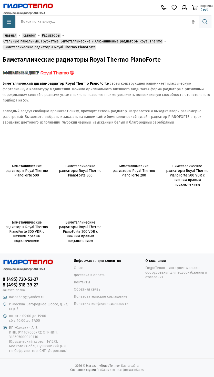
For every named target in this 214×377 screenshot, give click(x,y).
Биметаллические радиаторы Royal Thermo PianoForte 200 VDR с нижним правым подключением (80, 231)
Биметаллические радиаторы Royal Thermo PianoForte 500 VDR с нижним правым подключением (187, 175)
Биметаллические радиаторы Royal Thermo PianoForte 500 (26, 171)
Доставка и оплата (89, 275)
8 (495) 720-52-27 (20, 279)
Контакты (82, 282)
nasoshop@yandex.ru (26, 297)
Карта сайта (130, 366)
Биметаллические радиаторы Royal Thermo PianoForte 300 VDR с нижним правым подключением (26, 231)
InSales (139, 370)
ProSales (103, 370)
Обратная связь (87, 289)
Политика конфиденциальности (101, 304)
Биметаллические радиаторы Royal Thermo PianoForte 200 (134, 171)
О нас (78, 268)
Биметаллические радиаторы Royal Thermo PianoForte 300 (80, 171)
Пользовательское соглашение (100, 296)
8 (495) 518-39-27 (20, 285)
